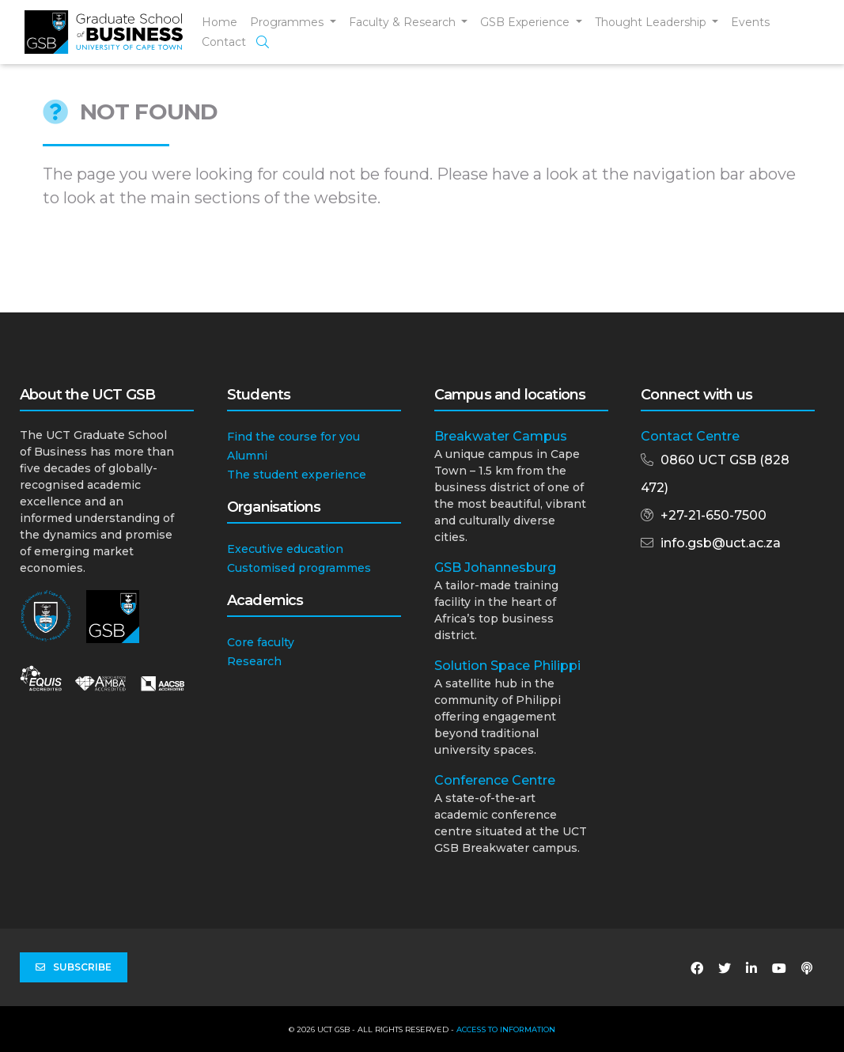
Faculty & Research (404, 22)
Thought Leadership (652, 22)
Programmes (288, 22)
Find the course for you (293, 437)
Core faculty (260, 642)
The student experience (296, 474)
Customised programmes (299, 568)
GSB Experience (526, 22)
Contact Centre (690, 436)
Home (219, 22)
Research (254, 661)
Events (750, 22)
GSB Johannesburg (495, 567)
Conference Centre (494, 780)
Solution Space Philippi (507, 665)
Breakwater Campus (500, 436)
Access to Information (505, 1029)
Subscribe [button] (74, 967)
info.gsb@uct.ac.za (720, 543)
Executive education (285, 549)
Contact (224, 42)
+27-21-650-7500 (713, 515)
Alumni (247, 455)
